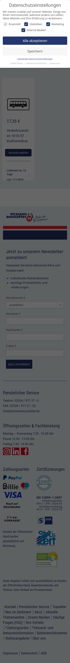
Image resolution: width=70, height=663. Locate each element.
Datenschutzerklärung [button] (36, 63)
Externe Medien (33, 30)
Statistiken (33, 24)
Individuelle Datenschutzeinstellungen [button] (35, 59)
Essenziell (12, 24)
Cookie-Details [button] (17, 63)
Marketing (55, 24)
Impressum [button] (54, 63)
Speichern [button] (35, 51)
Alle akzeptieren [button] (35, 40)
